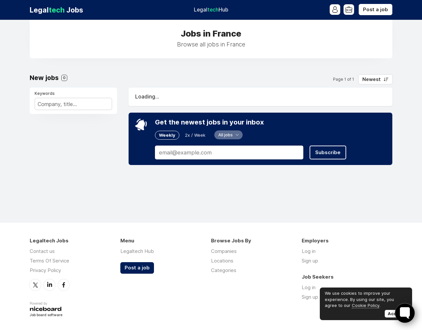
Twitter (35, 284)
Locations (222, 261)
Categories (223, 270)
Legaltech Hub (137, 251)
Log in (309, 251)
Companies (224, 251)
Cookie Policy (365, 305)
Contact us (42, 251)
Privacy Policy (45, 270)
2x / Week (195, 135)
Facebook (63, 284)
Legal (211, 10)
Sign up (310, 261)
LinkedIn (49, 284)
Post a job (375, 10)
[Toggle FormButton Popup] (405, 313)
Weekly (167, 135)
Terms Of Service (49, 261)
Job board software (46, 315)
